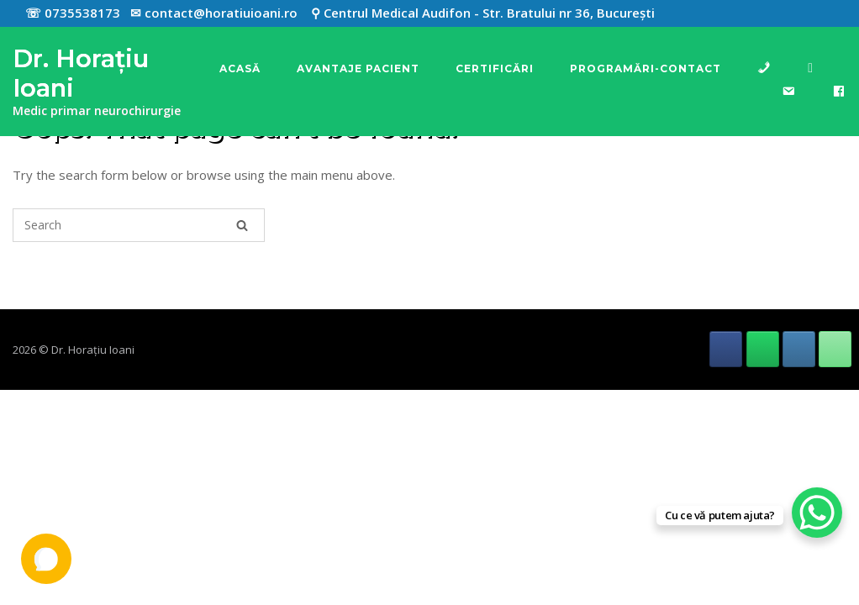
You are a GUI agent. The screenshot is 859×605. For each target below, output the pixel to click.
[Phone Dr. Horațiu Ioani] (835, 349)
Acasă (240, 68)
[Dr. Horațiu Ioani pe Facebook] (725, 349)
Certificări (495, 68)
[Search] (242, 225)
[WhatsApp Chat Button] (817, 512)
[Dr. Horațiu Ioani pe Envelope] (799, 349)
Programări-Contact (645, 68)
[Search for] (139, 225)
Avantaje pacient (358, 68)
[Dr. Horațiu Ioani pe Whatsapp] (762, 349)
